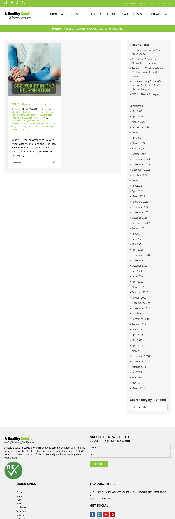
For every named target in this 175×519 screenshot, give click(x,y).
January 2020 (139, 297)
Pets (18, 503)
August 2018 (139, 366)
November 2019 (141, 308)
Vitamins (21, 511)
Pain (18, 499)
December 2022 (141, 169)
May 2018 (137, 377)
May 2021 (137, 244)
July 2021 (137, 233)
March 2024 (138, 143)
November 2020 (141, 260)
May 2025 (137, 111)
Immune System (24, 126)
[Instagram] (99, 514)
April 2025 (137, 116)
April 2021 (137, 249)
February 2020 (140, 292)
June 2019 (137, 335)
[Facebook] (92, 514)
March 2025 (138, 121)
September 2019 (141, 319)
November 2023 (141, 164)
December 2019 (141, 303)
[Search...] (149, 407)
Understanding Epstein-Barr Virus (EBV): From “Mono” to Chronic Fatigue (148, 85)
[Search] (134, 407)
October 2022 (139, 175)
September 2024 (141, 127)
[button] (166, 14)
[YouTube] (106, 514)
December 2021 (141, 207)
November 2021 (141, 212)
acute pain (30, 114)
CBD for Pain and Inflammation (31, 104)
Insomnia (21, 496)
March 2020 (138, 287)
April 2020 (137, 281)
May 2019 (137, 340)
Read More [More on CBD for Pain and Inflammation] (16, 162)
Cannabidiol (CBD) (19, 120)
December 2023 (141, 159)
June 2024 (137, 137)
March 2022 (138, 196)
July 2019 (137, 329)
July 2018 (137, 372)
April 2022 (137, 191)
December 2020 (141, 255)
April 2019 (137, 345)
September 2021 (141, 223)
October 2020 (139, 265)
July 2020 (137, 271)
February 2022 (140, 201)
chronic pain (26, 123)
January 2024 (139, 153)
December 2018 (141, 356)
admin (17, 109)
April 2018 (137, 382)
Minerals (21, 515)
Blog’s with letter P (30, 112)
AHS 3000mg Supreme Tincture (33, 117)
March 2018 (138, 388)
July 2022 (137, 185)
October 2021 (139, 217)
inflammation (38, 126)
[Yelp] (112, 514)
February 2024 (140, 148)
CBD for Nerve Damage (145, 94)
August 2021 (139, 228)
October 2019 (139, 313)
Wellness (21, 507)
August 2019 (139, 324)
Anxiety (20, 492)
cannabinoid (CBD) (36, 120)
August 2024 (139, 132)
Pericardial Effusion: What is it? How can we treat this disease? (147, 72)
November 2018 (141, 361)
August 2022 (139, 180)
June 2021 (137, 239)
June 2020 (137, 276)
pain (29, 129)
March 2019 (138, 351)
